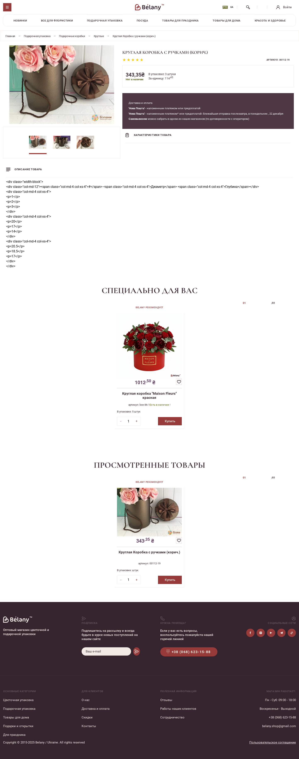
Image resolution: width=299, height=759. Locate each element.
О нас (86, 700)
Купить (170, 421)
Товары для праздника (180, 20)
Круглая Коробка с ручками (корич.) (149, 552)
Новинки (20, 20)
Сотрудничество (172, 717)
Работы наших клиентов (178, 709)
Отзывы (166, 700)
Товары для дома (227, 20)
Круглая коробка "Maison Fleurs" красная (149, 395)
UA (231, 7)
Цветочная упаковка (18, 700)
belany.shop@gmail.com (279, 726)
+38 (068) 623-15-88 (282, 717)
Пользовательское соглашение (272, 742)
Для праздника (14, 735)
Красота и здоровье (270, 20)
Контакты (89, 726)
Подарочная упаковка (105, 20)
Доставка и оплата (96, 709)
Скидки (87, 717)
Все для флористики (57, 20)
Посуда (142, 20)
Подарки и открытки (18, 726)
